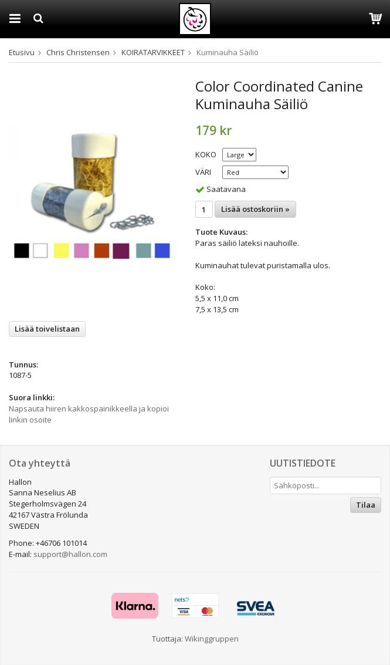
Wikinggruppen (212, 638)
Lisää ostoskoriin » (255, 209)
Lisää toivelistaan (47, 328)
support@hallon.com (70, 554)
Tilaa (365, 504)
